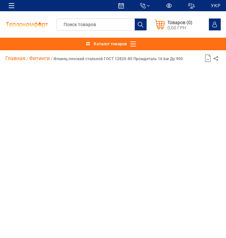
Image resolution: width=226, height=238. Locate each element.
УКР (216, 5)
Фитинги (39, 58)
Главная (15, 58)
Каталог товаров (110, 43)
